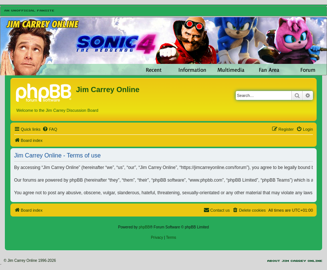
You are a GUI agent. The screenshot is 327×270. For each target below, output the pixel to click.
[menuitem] (49, 129)
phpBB (144, 227)
